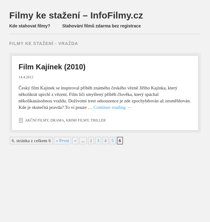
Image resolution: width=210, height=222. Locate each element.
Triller (98, 120)
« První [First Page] (62, 140)
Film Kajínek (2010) (51, 67)
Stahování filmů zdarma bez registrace (101, 25)
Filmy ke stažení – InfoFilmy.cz (76, 15)
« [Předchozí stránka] (75, 140)
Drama (57, 120)
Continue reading (112, 107)
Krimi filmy (77, 120)
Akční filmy (37, 120)
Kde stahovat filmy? (29, 25)
